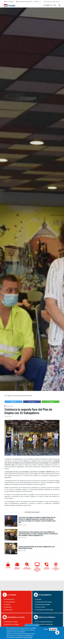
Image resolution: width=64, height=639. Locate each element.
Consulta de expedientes (44, 624)
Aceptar (46, 630)
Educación (8, 609)
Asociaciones (9, 599)
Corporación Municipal (44, 602)
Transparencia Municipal (44, 609)
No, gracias (53, 630)
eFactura (39, 627)
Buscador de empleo (12, 624)
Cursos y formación (11, 627)
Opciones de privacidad (32, 626)
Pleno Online (40, 607)
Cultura (7, 604)
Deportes (8, 607)
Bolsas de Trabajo (11, 622)
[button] (13, 401)
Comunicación (10, 602)
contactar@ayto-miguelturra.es (25, 1)
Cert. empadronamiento (44, 622)
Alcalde (38, 599)
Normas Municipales (43, 604)
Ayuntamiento (9, 406)
